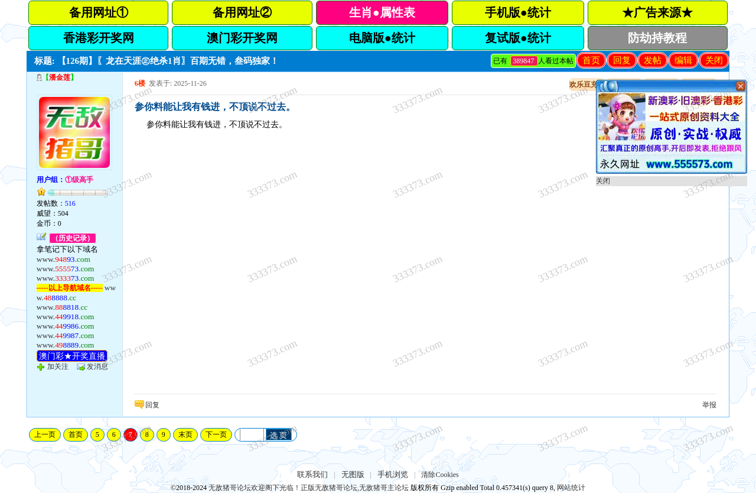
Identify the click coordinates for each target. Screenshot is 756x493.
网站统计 (571, 488)
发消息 (97, 366)
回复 (622, 60)
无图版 (352, 474)
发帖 (653, 60)
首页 (591, 60)
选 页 (279, 435)
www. (63, 259)
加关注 (58, 366)
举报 (709, 405)
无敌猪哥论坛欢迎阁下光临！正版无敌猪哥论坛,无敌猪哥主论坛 (308, 488)
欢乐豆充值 (587, 84)
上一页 (45, 434)
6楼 (140, 83)
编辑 (683, 60)
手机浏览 (392, 474)
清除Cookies (439, 475)
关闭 (714, 60)
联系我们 (312, 474)
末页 (185, 434)
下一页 (216, 434)
